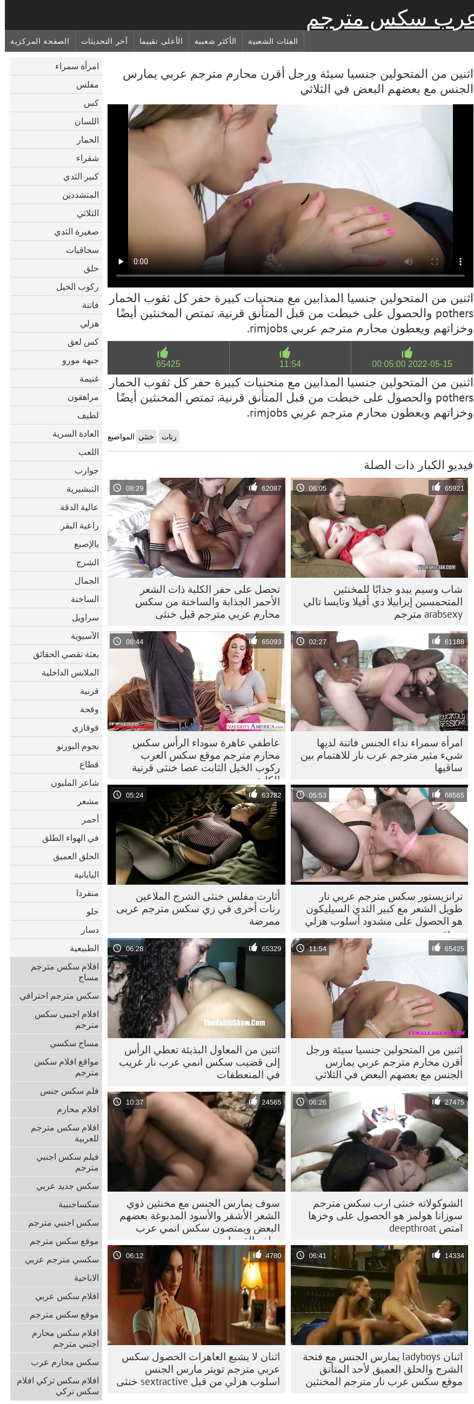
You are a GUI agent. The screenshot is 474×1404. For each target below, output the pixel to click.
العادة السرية (71, 433)
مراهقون (78, 396)
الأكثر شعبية (211, 41)
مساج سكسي (69, 1043)
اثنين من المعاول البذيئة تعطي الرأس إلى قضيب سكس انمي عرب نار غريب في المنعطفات (194, 1062)
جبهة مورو (75, 360)
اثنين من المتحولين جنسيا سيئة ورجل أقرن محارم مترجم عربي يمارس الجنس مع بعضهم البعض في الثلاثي (379, 1062)
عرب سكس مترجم (387, 18)
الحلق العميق (71, 856)
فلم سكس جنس (64, 1090)
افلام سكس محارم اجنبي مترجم (60, 1338)
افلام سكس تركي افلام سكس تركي (53, 1385)
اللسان (82, 121)
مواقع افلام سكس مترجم (61, 1067)
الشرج (82, 562)
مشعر (83, 800)
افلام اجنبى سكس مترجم (62, 1019)
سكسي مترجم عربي (57, 1259)
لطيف (83, 415)
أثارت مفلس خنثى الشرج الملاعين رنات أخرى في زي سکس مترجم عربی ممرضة (193, 908)
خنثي (141, 436)
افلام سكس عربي (62, 1296)
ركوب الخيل (72, 286)
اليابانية (81, 874)
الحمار (83, 139)
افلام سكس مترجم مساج (60, 971)
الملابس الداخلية (65, 672)
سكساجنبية (74, 1204)
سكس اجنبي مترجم (58, 1222)
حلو (88, 911)
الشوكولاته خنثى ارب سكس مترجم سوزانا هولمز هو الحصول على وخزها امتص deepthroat (380, 1215)
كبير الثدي (76, 176)
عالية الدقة (74, 507)
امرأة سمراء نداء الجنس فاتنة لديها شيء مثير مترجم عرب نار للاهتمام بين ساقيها (377, 755)
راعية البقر (75, 525)
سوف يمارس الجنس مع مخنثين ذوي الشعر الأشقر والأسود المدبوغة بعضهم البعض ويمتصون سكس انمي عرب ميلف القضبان (195, 1218)
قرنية (84, 690)
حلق (86, 268)
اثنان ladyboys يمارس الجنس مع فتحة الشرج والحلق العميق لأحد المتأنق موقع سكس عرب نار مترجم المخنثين (378, 1369)
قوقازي (80, 727)
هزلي (84, 323)
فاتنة (85, 304)
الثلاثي (83, 213)
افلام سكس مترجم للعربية (60, 1133)
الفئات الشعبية (268, 41)
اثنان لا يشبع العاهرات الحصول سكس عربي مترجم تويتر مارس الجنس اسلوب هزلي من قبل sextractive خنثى (193, 1369)
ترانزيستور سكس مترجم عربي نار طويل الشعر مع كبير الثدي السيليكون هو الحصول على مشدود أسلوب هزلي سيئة (379, 911)
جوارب (82, 470)
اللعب (84, 451)
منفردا (82, 892)
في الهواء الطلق (65, 837)
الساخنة (80, 598)
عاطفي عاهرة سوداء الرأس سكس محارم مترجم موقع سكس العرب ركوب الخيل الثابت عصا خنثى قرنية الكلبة (201, 757)
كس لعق (78, 341)
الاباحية (81, 1277)
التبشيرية (78, 488)
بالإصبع (81, 543)
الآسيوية (80, 635)
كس (86, 102)
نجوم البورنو (73, 745)
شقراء (82, 157)
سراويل (80, 617)
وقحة (84, 709)
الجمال (82, 580)
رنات (164, 436)
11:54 (285, 364)
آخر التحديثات (99, 41)
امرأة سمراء (72, 66)
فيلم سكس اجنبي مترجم (62, 1162)
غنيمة (84, 378)
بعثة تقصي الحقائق (61, 653)
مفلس (82, 84)
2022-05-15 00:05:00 (407, 364)
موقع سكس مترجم (59, 1240)
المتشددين (75, 194)
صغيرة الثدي (71, 231)
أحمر (85, 819)
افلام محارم (73, 1109)
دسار (85, 929)
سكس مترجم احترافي (54, 995)
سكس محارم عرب (60, 1361)
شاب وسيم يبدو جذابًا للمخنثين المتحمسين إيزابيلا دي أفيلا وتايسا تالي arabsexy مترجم (378, 601)
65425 (163, 364)
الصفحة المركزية (35, 41)
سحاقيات (77, 249)
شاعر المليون (70, 782)
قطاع (84, 764)
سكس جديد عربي (62, 1185)
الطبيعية (79, 947)
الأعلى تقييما (156, 41)
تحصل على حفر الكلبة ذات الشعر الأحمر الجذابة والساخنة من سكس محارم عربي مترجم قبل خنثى (202, 601)
